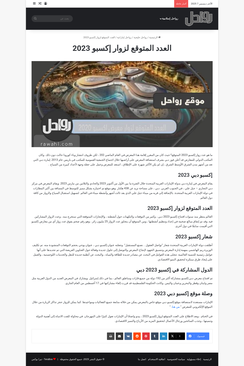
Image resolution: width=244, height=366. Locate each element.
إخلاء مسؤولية (194, 359)
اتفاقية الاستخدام (156, 359)
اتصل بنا (142, 359)
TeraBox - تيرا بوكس (42, 359)
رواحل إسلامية (170, 18)
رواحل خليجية (140, 37)
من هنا (176, 306)
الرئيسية (155, 37)
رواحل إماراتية (124, 37)
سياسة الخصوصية (176, 359)
